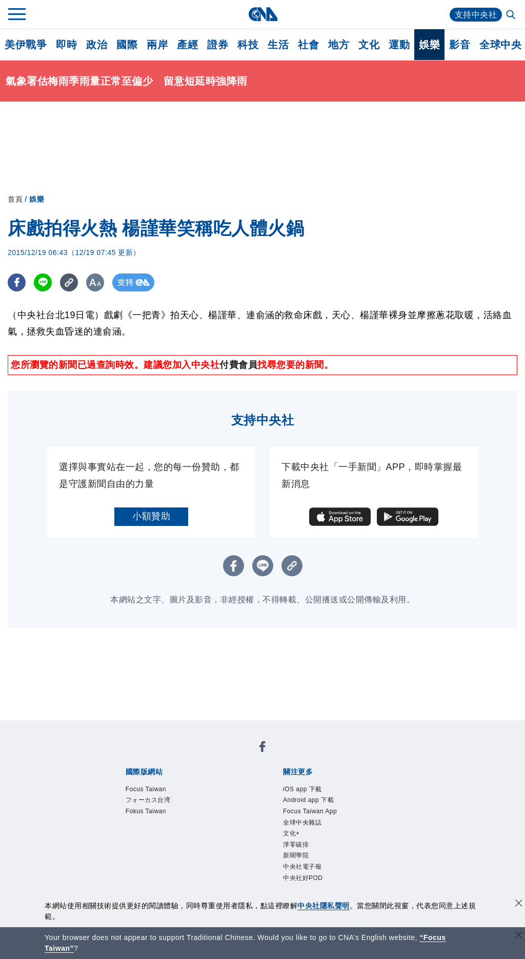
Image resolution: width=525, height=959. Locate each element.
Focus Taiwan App (310, 811)
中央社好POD (303, 878)
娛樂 (429, 44)
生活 (278, 44)
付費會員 (238, 365)
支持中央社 (476, 14)
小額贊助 (151, 516)
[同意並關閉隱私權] (518, 904)
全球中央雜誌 (302, 822)
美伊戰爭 (26, 44)
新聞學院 (296, 855)
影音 (459, 44)
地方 (338, 44)
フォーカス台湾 (148, 800)
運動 (399, 44)
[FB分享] (17, 282)
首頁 (15, 199)
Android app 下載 (308, 800)
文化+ (291, 833)
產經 (187, 44)
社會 (308, 44)
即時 (66, 44)
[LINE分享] (43, 282)
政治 (96, 44)
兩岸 (157, 44)
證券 (217, 44)
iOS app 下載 (302, 789)
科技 (247, 44)
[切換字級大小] (95, 282)
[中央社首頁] (263, 14)
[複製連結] (69, 282)
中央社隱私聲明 (323, 906)
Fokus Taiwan (146, 811)
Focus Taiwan (146, 789)
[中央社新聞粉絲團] (262, 748)
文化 (368, 44)
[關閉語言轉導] (518, 936)
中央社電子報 (302, 866)
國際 (126, 44)
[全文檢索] (511, 15)
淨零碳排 (296, 844)
